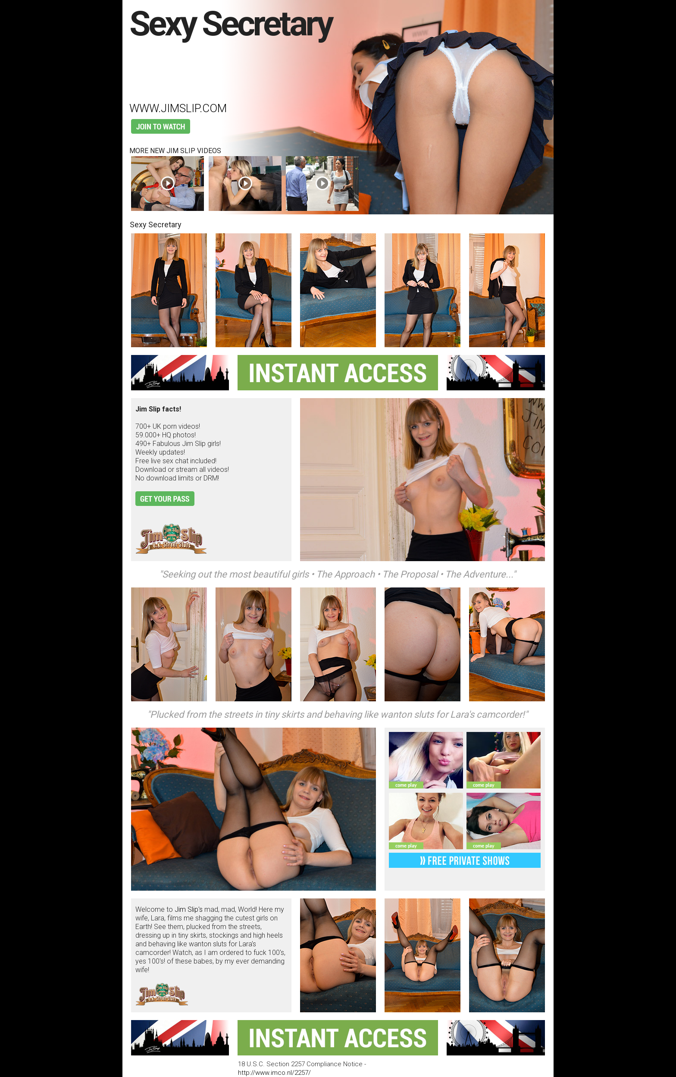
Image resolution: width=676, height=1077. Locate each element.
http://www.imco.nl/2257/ (274, 1073)
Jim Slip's (189, 909)
